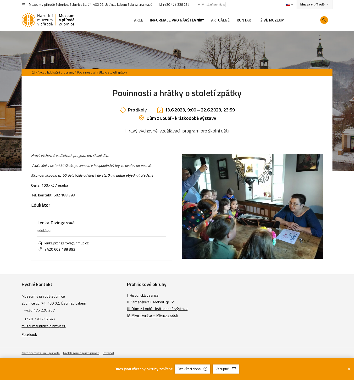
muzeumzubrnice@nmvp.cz (44, 326)
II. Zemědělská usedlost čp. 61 (151, 302)
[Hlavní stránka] (33, 72)
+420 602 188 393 (56, 249)
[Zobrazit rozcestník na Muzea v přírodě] (314, 4)
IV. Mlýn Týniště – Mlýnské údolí (152, 315)
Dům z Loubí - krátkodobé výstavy (181, 118)
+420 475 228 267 (175, 4)
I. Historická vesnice (143, 295)
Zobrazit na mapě (139, 4)
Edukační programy (60, 72)
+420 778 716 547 (39, 319)
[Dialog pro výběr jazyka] (289, 4)
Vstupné (226, 369)
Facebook (29, 334)
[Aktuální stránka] (101, 72)
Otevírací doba (192, 369)
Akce (41, 72)
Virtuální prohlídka (213, 4)
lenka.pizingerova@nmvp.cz (63, 243)
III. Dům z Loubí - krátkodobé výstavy (157, 308)
